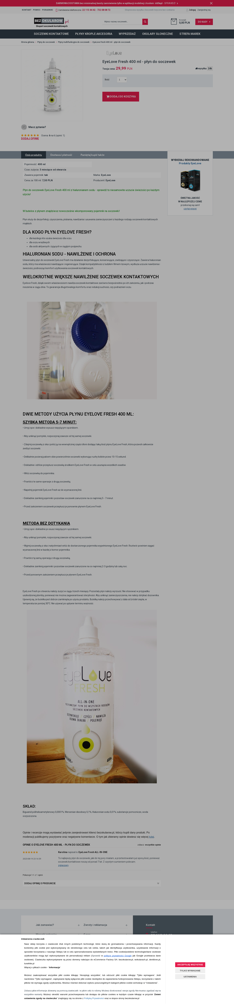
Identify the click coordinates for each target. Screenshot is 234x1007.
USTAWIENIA (190, 976)
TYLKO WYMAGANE (190, 970)
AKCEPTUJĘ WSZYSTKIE (190, 964)
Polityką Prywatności (94, 998)
